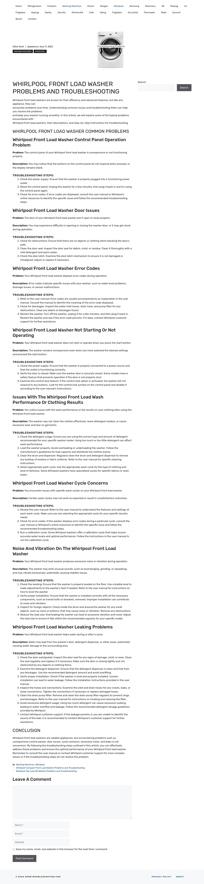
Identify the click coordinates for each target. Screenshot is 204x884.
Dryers (90, 6)
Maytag (174, 6)
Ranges (104, 6)
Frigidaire (20, 12)
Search (142, 82)
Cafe (91, 12)
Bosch (19, 19)
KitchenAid (77, 12)
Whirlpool (118, 6)
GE (163, 6)
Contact (32, 19)
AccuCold (133, 12)
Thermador (149, 12)
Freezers (51, 6)
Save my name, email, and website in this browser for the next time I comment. (62, 849)
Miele (163, 12)
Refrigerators (34, 6)
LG (185, 6)
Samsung (134, 6)
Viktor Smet (18, 46)
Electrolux (150, 6)
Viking (103, 12)
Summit (176, 12)
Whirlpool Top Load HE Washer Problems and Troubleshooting (46, 771)
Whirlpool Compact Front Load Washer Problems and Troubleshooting (50, 768)
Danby (48, 12)
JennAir (62, 12)
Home (19, 6)
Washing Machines (71, 6)
